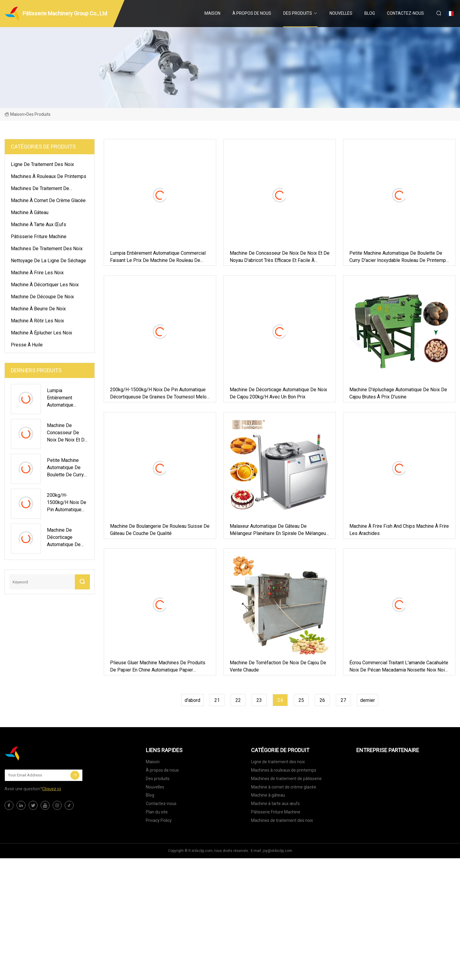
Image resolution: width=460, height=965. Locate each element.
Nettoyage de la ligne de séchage (48, 260)
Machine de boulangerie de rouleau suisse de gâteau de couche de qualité (160, 529)
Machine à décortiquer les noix (45, 284)
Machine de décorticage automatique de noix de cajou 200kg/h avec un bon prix (278, 393)
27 (343, 700)
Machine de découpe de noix (42, 297)
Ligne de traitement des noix (42, 164)
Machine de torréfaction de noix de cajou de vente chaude (278, 666)
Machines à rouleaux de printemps (48, 176)
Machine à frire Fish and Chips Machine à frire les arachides (399, 529)
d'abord (192, 700)
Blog (369, 13)
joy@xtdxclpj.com (277, 851)
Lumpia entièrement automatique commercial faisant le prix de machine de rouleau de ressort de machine (158, 257)
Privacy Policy (159, 820)
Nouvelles (341, 13)
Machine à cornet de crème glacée (48, 200)
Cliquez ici (51, 788)
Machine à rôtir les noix (37, 321)
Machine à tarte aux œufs (38, 224)
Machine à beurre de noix (38, 309)
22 (238, 700)
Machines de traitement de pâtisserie (40, 189)
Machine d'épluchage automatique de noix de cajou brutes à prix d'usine (398, 393)
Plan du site (157, 812)
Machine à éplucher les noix (41, 333)
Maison (212, 13)
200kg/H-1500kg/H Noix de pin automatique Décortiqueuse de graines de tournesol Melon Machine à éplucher (159, 394)
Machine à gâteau (29, 212)
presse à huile (27, 345)
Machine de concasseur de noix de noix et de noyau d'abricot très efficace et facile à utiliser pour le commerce (280, 257)
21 (217, 700)
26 (322, 700)
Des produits (297, 13)
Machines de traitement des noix (47, 248)
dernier (367, 700)
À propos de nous (251, 13)
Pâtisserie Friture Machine (38, 236)
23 (259, 700)
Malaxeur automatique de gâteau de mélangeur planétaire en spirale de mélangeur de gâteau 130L (278, 530)
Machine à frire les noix (37, 272)
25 (301, 700)
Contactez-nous (405, 13)
